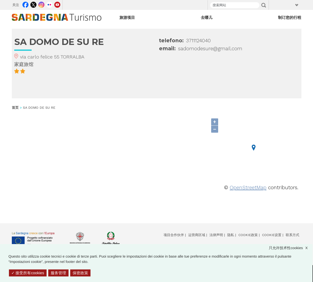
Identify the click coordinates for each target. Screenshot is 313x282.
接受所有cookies (27, 273)
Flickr (49, 4)
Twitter (33, 4)
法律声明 (216, 235)
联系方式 (292, 235)
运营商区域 (196, 235)
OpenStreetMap (248, 187)
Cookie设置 (271, 235)
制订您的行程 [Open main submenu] (289, 17)
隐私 (230, 235)
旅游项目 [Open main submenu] (127, 17)
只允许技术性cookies (291, 248)
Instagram (41, 4)
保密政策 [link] (80, 273)
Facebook (25, 4)
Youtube (57, 4)
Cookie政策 (248, 235)
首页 (15, 107)
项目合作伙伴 (174, 235)
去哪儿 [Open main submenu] (206, 17)
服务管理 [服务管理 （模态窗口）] (58, 273)
